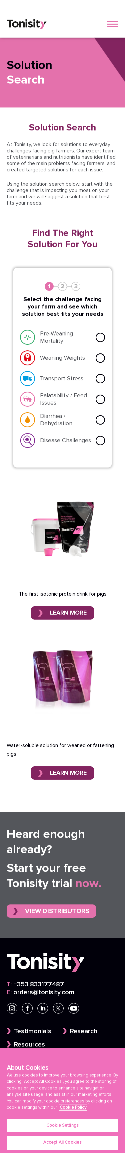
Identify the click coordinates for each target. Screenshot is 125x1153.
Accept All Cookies (62, 1143)
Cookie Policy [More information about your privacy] (73, 1108)
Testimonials (32, 1031)
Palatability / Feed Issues (63, 399)
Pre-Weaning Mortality (56, 337)
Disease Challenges (65, 440)
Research (83, 1031)
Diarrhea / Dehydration (56, 420)
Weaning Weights (62, 357)
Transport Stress (61, 378)
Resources (29, 1045)
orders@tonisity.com (40, 992)
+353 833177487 (35, 984)
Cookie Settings (62, 1126)
